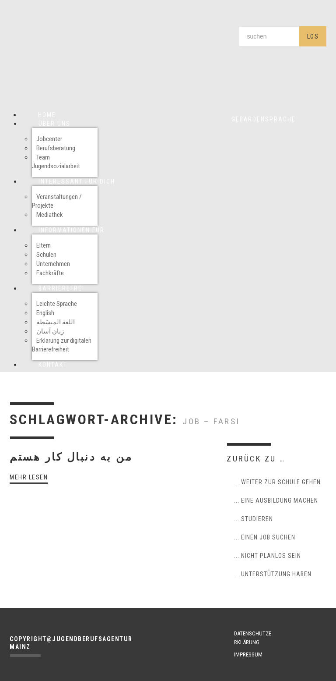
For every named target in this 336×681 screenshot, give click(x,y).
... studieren (253, 518)
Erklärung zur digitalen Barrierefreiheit (61, 345)
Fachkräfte (50, 273)
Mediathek (49, 215)
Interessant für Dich (76, 181)
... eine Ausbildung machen (276, 500)
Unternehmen (53, 264)
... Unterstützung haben (273, 574)
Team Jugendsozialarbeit (56, 161)
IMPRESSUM (248, 654)
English (45, 313)
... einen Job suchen (264, 537)
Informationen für (71, 230)
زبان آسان (50, 331)
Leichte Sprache (56, 304)
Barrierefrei (61, 288)
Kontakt (52, 364)
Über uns (54, 123)
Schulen (46, 255)
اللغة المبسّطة (55, 322)
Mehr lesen (29, 477)
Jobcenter (49, 139)
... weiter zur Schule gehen (277, 482)
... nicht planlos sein (267, 555)
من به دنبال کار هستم (71, 457)
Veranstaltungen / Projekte (57, 201)
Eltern (43, 245)
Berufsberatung (55, 148)
